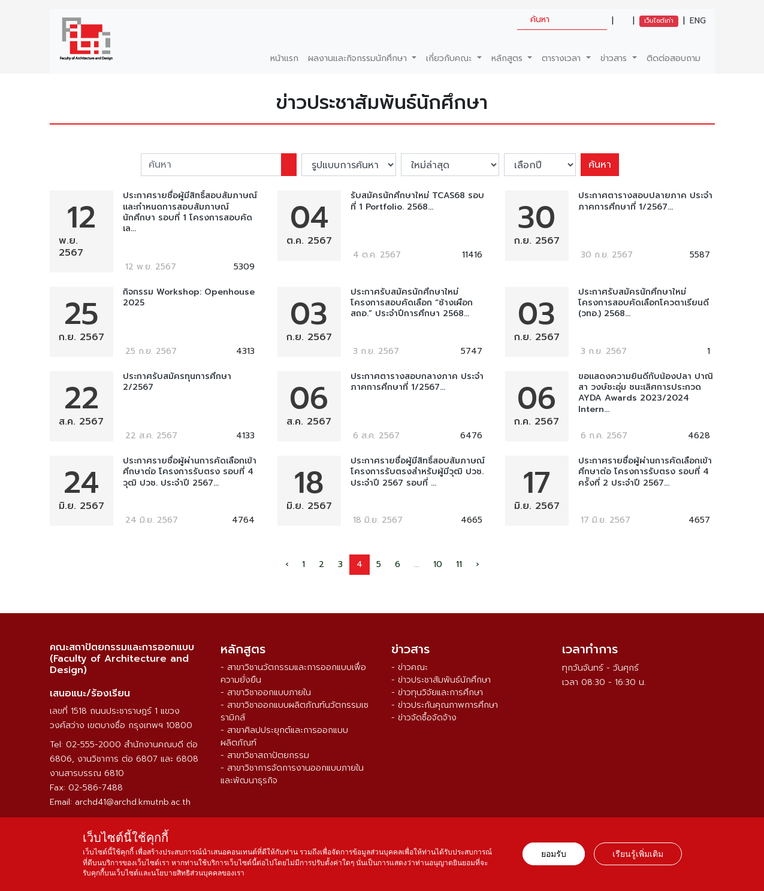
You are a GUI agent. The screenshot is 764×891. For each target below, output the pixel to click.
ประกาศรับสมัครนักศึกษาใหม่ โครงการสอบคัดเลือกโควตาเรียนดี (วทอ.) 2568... (643, 303)
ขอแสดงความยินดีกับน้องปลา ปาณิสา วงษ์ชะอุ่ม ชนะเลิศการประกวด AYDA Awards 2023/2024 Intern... (645, 393)
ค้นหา (599, 164)
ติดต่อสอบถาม (673, 58)
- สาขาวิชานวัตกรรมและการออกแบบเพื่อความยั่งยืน (293, 673)
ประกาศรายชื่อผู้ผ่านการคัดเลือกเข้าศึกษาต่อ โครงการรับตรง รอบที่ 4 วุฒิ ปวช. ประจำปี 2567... (189, 472)
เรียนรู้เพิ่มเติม (637, 854)
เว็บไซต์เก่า (659, 20)
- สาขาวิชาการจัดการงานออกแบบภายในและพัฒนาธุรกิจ (292, 774)
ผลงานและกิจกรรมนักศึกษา (359, 58)
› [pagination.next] (477, 564)
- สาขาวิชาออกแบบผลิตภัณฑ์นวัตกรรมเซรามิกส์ (295, 711)
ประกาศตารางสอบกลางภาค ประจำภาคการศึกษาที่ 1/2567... (417, 382)
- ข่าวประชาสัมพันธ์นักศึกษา (441, 680)
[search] (562, 19)
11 (459, 564)
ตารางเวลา (563, 58)
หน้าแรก (284, 58)
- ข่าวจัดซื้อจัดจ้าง (424, 717)
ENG (698, 21)
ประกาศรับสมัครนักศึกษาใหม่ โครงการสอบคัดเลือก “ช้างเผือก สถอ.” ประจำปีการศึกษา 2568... (412, 303)
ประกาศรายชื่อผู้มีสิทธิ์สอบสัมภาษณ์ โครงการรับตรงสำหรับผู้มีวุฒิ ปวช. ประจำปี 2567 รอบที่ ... (418, 472)
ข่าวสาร (615, 58)
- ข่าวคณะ (409, 667)
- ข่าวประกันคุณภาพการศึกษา (444, 705)
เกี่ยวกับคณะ (450, 58)
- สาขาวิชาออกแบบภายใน (266, 692)
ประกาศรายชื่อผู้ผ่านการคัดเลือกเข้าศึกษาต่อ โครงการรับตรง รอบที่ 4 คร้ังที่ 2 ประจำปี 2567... (645, 472)
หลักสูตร (508, 58)
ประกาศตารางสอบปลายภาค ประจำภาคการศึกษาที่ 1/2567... (645, 201)
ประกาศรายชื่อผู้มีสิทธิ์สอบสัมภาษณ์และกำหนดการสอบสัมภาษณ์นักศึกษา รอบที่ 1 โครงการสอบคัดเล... (190, 212)
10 (437, 564)
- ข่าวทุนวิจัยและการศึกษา (437, 692)
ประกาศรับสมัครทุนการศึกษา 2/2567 (177, 382)
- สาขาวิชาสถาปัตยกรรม (265, 755)
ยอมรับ (553, 854)
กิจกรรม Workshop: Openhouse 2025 (189, 297)
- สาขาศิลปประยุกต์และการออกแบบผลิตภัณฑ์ (284, 736)
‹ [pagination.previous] (286, 564)
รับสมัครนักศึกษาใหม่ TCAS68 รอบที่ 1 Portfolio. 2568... (417, 201)
